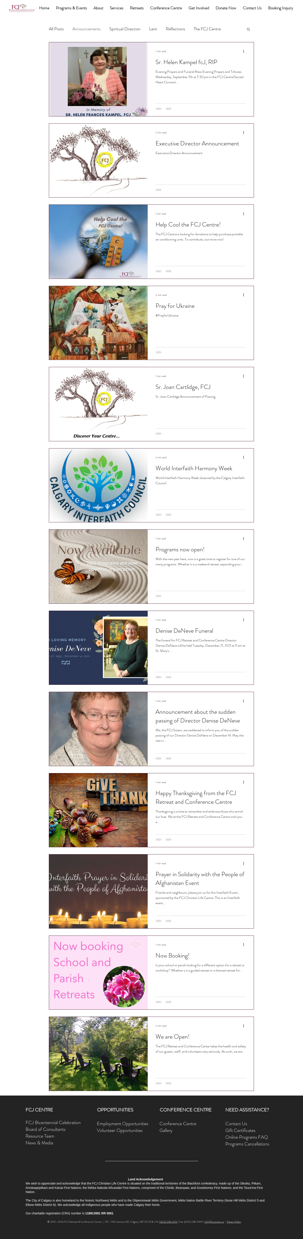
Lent (153, 29)
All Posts (56, 29)
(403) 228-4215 (168, 1222)
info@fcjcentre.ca (214, 1222)
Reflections (175, 29)
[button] (98, 8)
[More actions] (245, 51)
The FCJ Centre (207, 29)
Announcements (86, 29)
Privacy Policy (234, 1222)
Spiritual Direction (124, 29)
